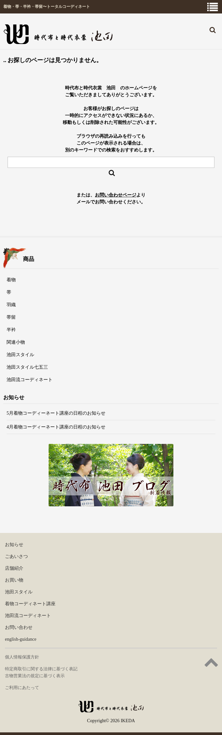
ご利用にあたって (22, 687)
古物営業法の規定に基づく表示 (35, 675)
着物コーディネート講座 (30, 603)
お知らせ (14, 544)
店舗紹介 (14, 568)
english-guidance (20, 639)
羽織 (11, 304)
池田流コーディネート (30, 379)
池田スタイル (20, 354)
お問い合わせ (19, 627)
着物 (11, 279)
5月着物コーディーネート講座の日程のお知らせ (56, 413)
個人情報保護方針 (22, 657)
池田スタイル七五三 (27, 367)
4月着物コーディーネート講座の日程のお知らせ (56, 427)
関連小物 (16, 342)
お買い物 (14, 580)
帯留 (11, 317)
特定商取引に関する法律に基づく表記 (41, 668)
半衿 (11, 329)
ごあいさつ (16, 556)
